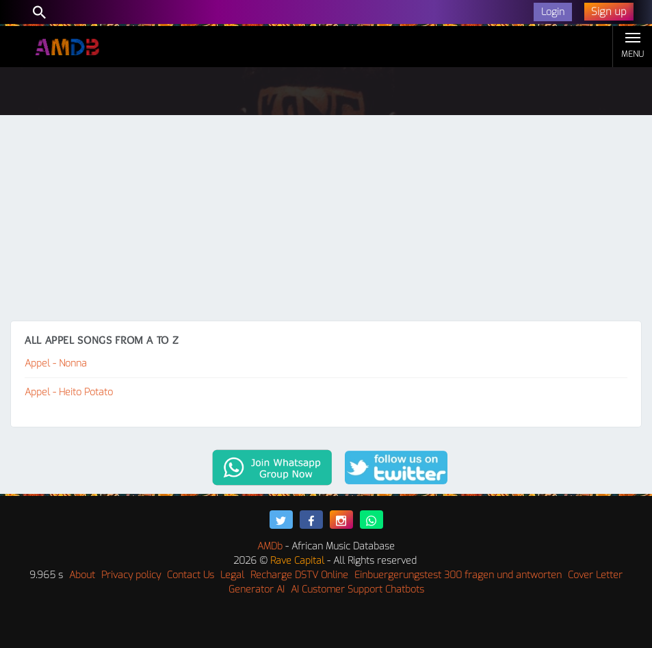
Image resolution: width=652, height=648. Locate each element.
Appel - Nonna (56, 363)
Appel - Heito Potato (69, 392)
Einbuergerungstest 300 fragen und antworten (458, 575)
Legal (232, 575)
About (82, 575)
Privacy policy (131, 575)
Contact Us (190, 575)
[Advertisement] (326, 218)
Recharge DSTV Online (299, 575)
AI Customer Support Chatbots (357, 589)
